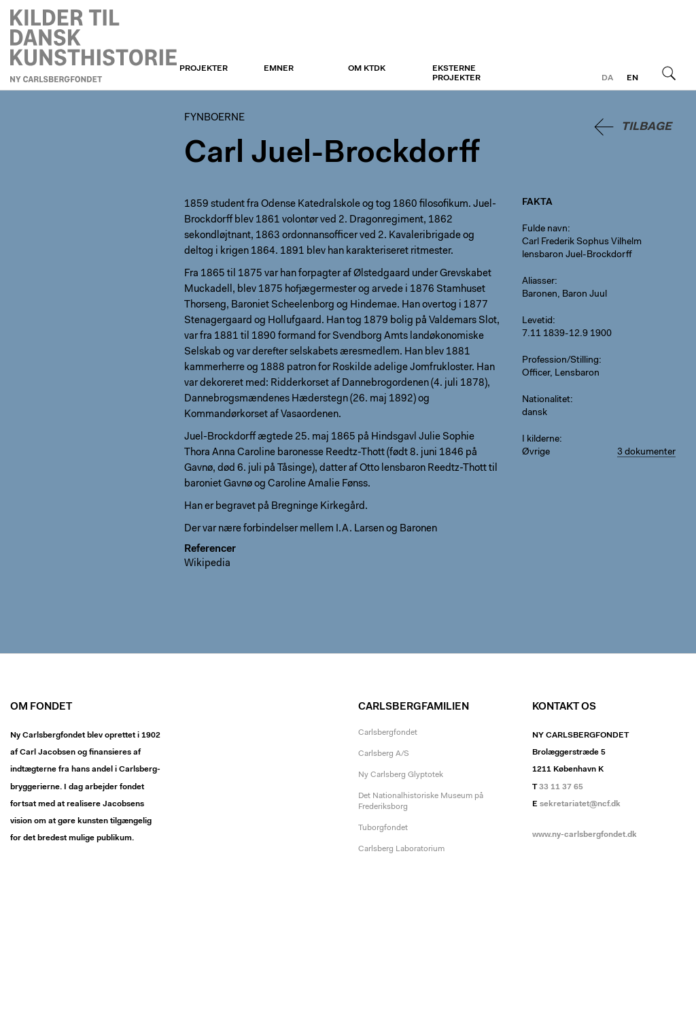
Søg (669, 73)
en (632, 78)
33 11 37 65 (561, 787)
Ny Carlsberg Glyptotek (400, 775)
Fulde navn (545, 229)
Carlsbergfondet (387, 733)
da (607, 78)
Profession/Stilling (560, 360)
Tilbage (646, 127)
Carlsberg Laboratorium (401, 849)
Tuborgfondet (383, 828)
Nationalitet (546, 400)
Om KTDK (366, 69)
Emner (279, 69)
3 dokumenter (646, 452)
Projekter (203, 69)
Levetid (537, 321)
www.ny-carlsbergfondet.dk (584, 835)
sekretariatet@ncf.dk (580, 804)
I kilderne (540, 439)
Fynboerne (93, 45)
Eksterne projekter (456, 73)
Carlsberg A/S (383, 754)
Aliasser (538, 281)
